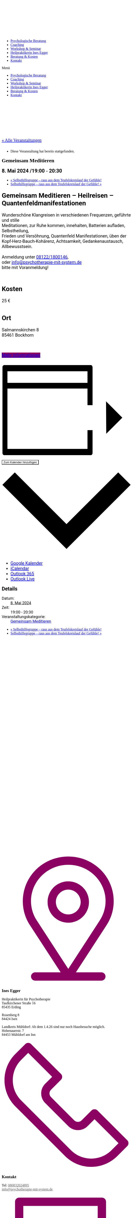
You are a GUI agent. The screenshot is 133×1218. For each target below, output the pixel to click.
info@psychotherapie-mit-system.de (47, 262)
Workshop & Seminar (25, 49)
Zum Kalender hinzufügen (20, 462)
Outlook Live (22, 579)
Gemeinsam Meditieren (30, 621)
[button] (66, 68)
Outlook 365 (22, 573)
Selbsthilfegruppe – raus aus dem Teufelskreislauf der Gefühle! (56, 180)
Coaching (17, 45)
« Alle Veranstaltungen (22, 140)
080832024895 (18, 1185)
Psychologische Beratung (28, 41)
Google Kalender (26, 563)
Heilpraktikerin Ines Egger (29, 52)
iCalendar (19, 568)
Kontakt (16, 60)
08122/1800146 (52, 257)
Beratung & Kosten (24, 56)
